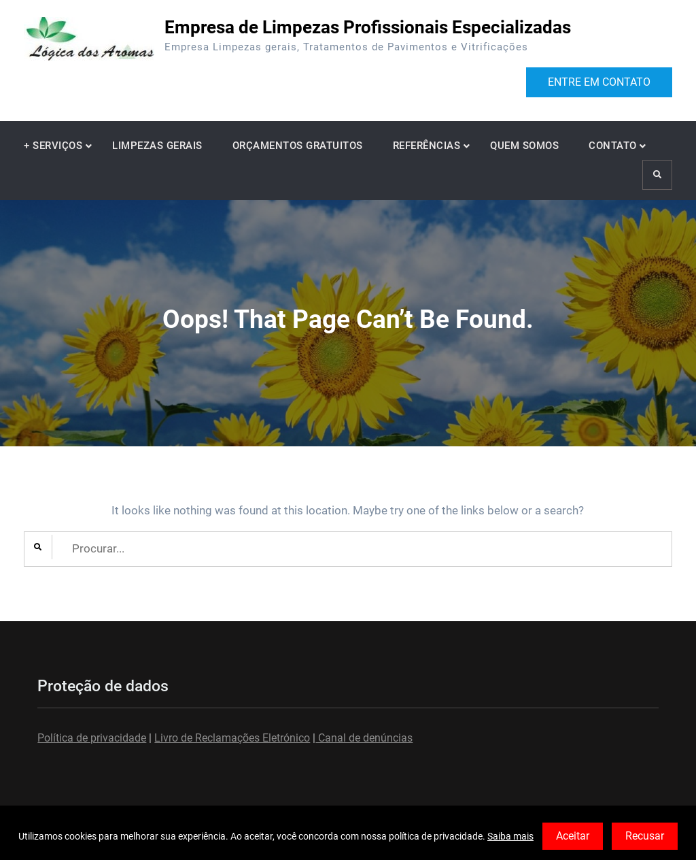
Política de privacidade (91, 737)
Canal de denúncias (364, 737)
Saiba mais (510, 836)
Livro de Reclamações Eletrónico (232, 737)
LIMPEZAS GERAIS (157, 145)
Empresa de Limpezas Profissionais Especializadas (367, 27)
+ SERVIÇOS (53, 145)
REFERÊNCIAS (427, 145)
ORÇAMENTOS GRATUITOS (297, 145)
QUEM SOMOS (524, 145)
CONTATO (613, 145)
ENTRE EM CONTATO (599, 82)
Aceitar (572, 835)
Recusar (644, 835)
